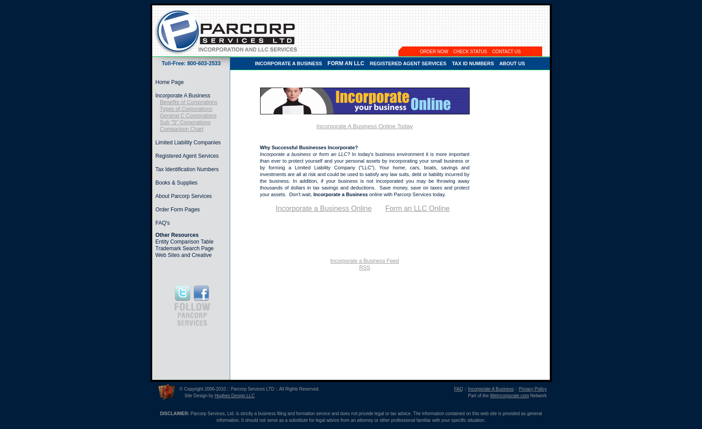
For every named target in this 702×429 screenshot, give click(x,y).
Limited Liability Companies (188, 142)
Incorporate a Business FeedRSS (364, 264)
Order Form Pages (177, 209)
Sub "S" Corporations (185, 122)
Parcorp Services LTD (252, 389)
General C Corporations (188, 116)
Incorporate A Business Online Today (365, 126)
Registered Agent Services (186, 156)
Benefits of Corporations (189, 102)
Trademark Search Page (184, 248)
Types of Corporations (186, 109)
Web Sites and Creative (183, 255)
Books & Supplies (176, 183)
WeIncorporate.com (509, 395)
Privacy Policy (533, 389)
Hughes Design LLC (234, 395)
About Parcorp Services (183, 196)
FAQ (458, 389)
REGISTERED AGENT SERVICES (408, 63)
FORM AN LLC (346, 63)
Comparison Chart (181, 129)
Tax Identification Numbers (186, 169)
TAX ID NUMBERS (473, 63)
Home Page (169, 82)
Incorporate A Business (182, 96)
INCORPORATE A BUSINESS (288, 63)
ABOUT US (512, 63)
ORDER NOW (434, 51)
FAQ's (162, 223)
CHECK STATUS (470, 51)
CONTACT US (506, 51)
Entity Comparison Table (184, 242)
